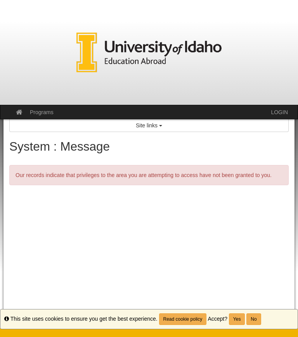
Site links (149, 125)
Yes (237, 319)
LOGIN (279, 112)
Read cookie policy (183, 319)
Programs (42, 112)
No (253, 319)
